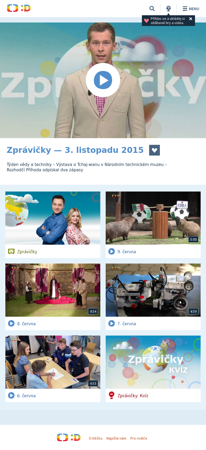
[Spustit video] (103, 80)
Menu (190, 9)
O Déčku (95, 438)
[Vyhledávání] (152, 8)
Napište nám (116, 438)
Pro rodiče (138, 438)
